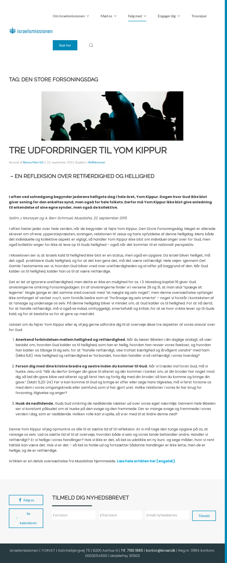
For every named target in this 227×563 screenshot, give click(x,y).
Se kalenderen (26, 518)
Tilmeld (204, 516)
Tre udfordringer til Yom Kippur (88, 150)
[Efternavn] (120, 515)
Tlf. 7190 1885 (132, 550)
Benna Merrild (33, 162)
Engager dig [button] (169, 16)
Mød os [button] (109, 16)
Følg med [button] (137, 16)
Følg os (26, 500)
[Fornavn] (74, 515)
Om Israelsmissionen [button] (71, 16)
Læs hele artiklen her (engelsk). (146, 461)
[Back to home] (31, 30)
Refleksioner (96, 162)
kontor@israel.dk (160, 550)
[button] (91, 45)
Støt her (65, 45)
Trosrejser (199, 16)
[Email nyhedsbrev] (167, 515)
